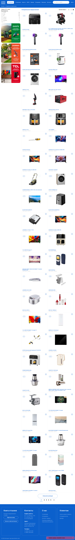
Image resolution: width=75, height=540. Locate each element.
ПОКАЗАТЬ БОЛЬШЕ (48, 496)
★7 (23, 35)
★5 (50, 15)
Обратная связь (11, 517)
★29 (24, 15)
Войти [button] (72, 2)
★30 (24, 216)
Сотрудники (37, 2)
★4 (50, 216)
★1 (50, 236)
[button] (54, 2)
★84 (24, 236)
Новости (24, 2)
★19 (24, 196)
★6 (50, 296)
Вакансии (44, 2)
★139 (50, 176)
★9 (23, 256)
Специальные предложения (11, 6)
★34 (50, 196)
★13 (50, 436)
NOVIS (28, 2)
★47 (24, 476)
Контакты (49, 2)
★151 (50, 356)
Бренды (32, 2)
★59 (24, 75)
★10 (24, 316)
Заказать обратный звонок (11, 521)
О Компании (18, 2)
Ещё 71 (3, 21)
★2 (50, 55)
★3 (23, 176)
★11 (24, 376)
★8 (50, 35)
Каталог (2, 6)
